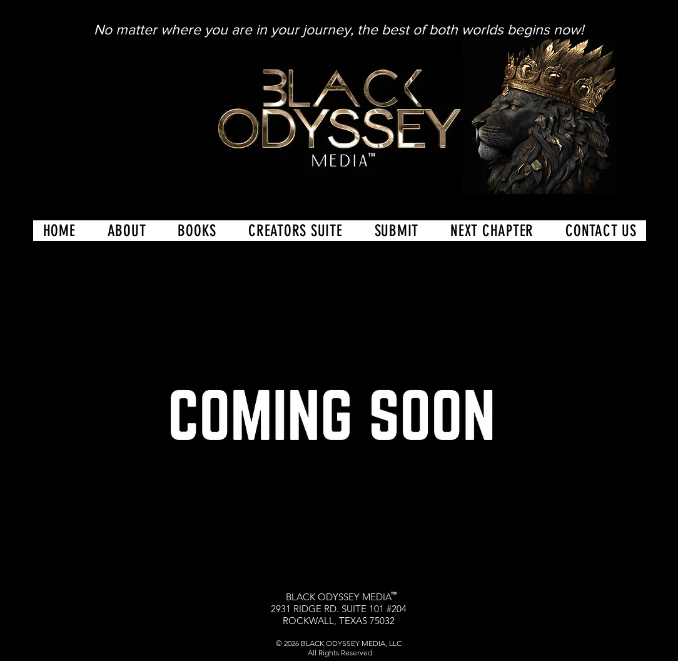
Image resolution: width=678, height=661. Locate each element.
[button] (296, 230)
